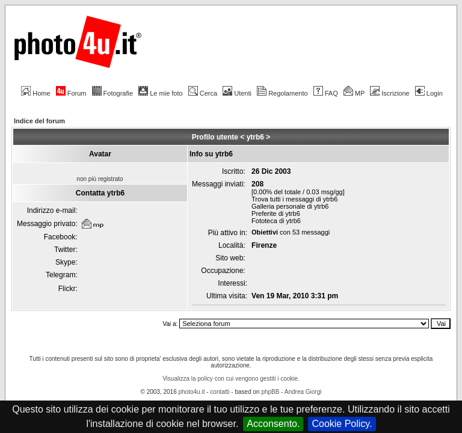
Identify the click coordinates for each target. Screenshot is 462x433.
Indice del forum (39, 120)
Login (429, 93)
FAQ (325, 93)
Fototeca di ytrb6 (276, 220)
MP (354, 93)
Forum (71, 93)
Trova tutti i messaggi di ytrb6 (294, 199)
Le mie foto (160, 93)
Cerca (202, 93)
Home (35, 93)
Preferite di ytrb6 (275, 213)
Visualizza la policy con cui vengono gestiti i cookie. (231, 378)
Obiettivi (264, 232)
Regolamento (282, 93)
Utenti (237, 93)
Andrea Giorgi (303, 391)
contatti (219, 391)
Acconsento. (273, 424)
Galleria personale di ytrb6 (289, 206)
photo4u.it (192, 391)
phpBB (270, 391)
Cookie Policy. (342, 424)
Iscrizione (389, 93)
